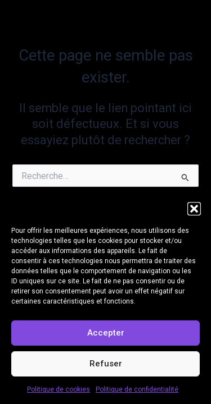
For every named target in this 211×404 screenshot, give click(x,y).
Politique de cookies (58, 389)
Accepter (105, 333)
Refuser (105, 364)
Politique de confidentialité (137, 389)
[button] (194, 208)
